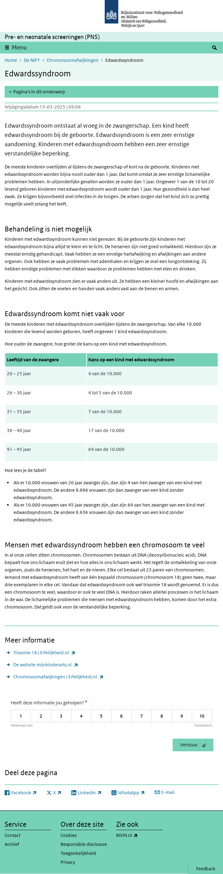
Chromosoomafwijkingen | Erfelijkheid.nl (58, 677)
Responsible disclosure (84, 844)
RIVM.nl (139, 835)
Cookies (69, 835)
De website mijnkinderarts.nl (45, 664)
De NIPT (32, 60)
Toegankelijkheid (78, 853)
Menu (19, 47)
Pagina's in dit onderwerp (39, 92)
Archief (12, 844)
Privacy (68, 862)
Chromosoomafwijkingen (73, 60)
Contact (12, 835)
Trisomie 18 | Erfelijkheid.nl (44, 652)
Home (11, 60)
